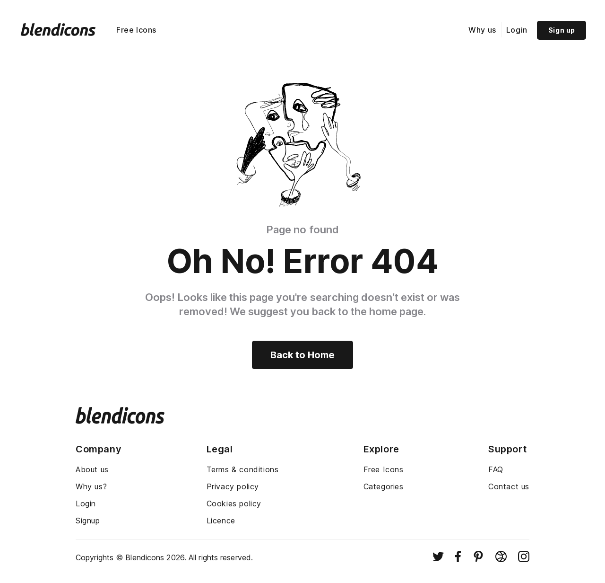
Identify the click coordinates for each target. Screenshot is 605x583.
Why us (482, 30)
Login (516, 30)
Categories (383, 486)
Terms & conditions (243, 469)
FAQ (495, 469)
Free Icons (136, 30)
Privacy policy (233, 486)
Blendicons (144, 557)
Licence (221, 520)
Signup (88, 520)
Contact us (508, 486)
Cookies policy (234, 503)
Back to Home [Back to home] (302, 355)
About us (92, 469)
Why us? (91, 486)
